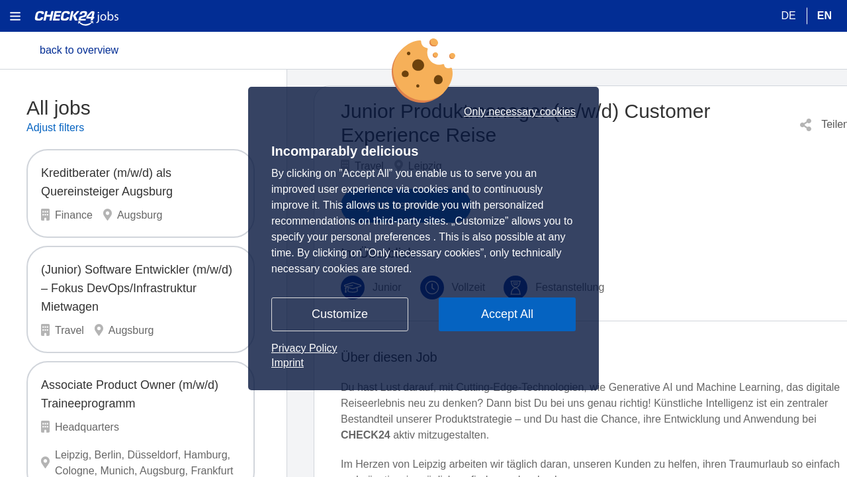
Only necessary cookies (520, 112)
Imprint (287, 362)
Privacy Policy (304, 348)
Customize (340, 314)
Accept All (507, 314)
